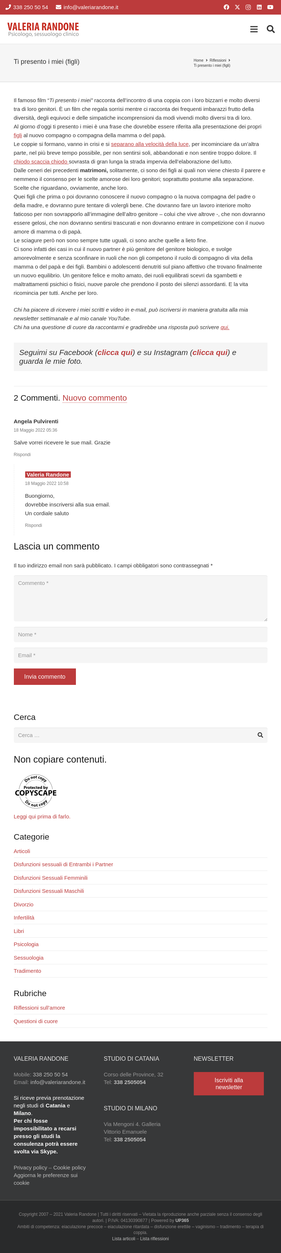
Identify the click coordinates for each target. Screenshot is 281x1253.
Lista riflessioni (154, 1238)
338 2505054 (130, 1082)
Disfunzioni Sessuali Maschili (49, 891)
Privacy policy (30, 1167)
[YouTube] (270, 7)
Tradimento (27, 971)
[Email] (140, 655)
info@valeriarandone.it (57, 1082)
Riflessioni (218, 60)
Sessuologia (29, 958)
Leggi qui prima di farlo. (42, 816)
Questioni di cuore (36, 1021)
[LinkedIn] (259, 7)
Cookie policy (69, 1167)
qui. (225, 327)
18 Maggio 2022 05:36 (35, 430)
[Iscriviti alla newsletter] (229, 1083)
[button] (254, 29)
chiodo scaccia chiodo (41, 161)
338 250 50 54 (50, 1074)
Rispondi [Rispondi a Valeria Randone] (33, 525)
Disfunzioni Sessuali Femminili (51, 878)
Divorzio (24, 904)
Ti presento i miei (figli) (212, 65)
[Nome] (140, 634)
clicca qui (114, 352)
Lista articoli (123, 1238)
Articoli (22, 851)
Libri (19, 931)
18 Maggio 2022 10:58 (47, 483)
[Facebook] (226, 7)
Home (199, 60)
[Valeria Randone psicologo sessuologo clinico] (43, 29)
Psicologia (26, 944)
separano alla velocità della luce (150, 144)
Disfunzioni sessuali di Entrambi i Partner (63, 864)
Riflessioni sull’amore (39, 1008)
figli (18, 135)
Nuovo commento (94, 397)
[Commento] (140, 598)
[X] (237, 7)
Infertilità (24, 917)
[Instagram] (248, 7)
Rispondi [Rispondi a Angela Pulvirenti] (22, 454)
